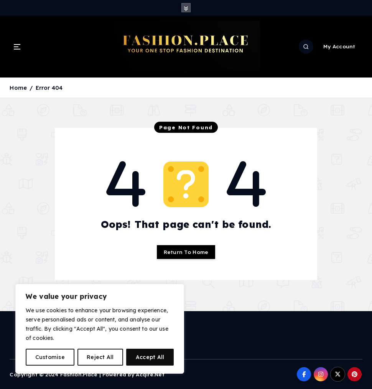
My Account (339, 46)
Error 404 (49, 87)
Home (18, 87)
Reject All (100, 357)
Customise (50, 357)
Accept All (150, 357)
